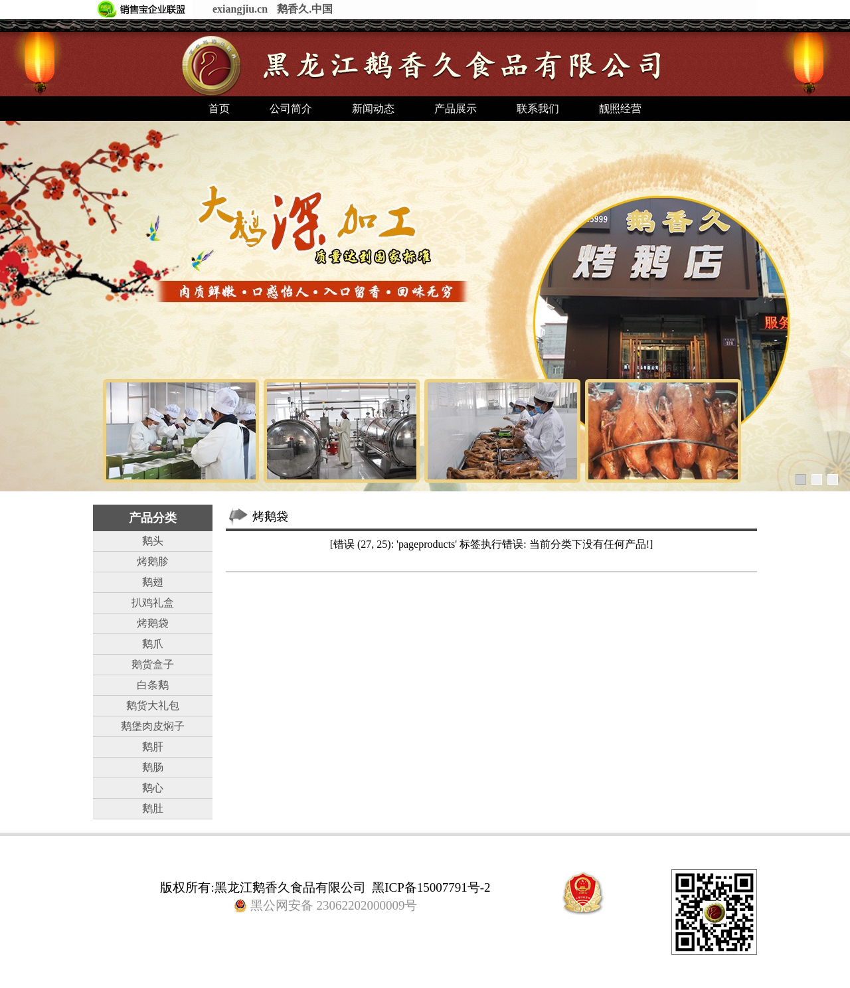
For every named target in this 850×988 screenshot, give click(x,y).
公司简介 (291, 108)
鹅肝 (152, 746)
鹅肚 (152, 808)
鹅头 (152, 540)
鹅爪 (152, 643)
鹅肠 (152, 767)
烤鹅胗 (153, 561)
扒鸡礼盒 (152, 602)
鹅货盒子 (152, 664)
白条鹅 (153, 685)
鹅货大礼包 (152, 705)
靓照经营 (620, 108)
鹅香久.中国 (305, 9)
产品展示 (455, 108)
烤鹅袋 (153, 623)
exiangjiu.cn (240, 9)
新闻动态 (373, 108)
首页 (219, 108)
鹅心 (152, 787)
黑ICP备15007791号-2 (431, 887)
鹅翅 (152, 582)
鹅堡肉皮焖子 (153, 726)
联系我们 (538, 108)
